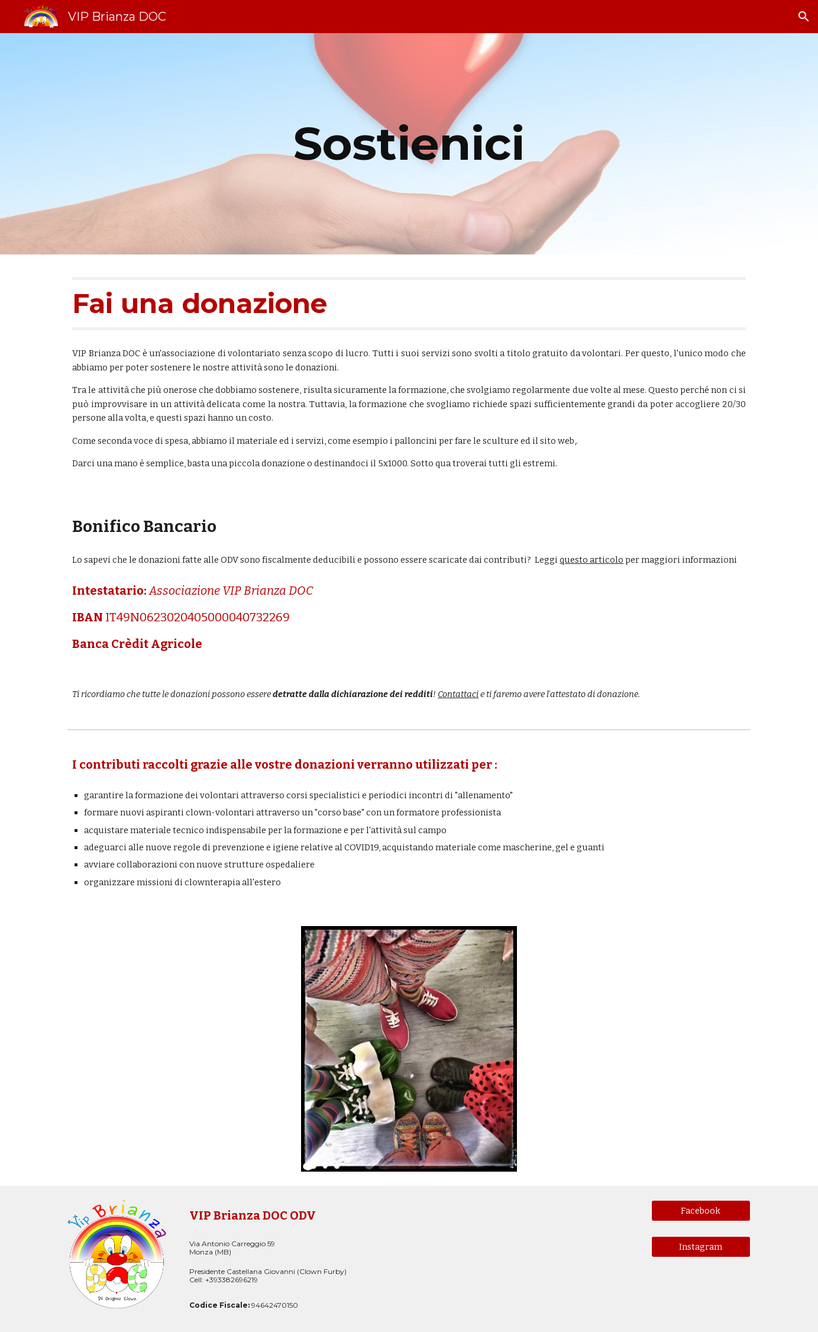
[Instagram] (701, 1247)
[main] (408, 143)
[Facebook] (701, 1210)
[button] (804, 16)
